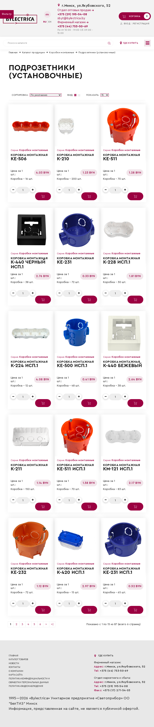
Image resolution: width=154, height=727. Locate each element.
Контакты (14, 667)
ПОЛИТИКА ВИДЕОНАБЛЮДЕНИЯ (26, 686)
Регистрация (141, 24)
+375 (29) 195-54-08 (72, 14)
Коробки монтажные (61, 52)
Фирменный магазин (72, 22)
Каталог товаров (18, 659)
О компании (16, 671)
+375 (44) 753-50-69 (72, 26)
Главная (13, 52)
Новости (14, 663)
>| (52, 624)
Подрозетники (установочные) (96, 52)
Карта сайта (16, 675)
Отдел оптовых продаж (75, 10)
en (49, 22)
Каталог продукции (33, 52)
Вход (125, 24)
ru (45, 22)
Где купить (129, 43)
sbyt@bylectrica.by (71, 18)
